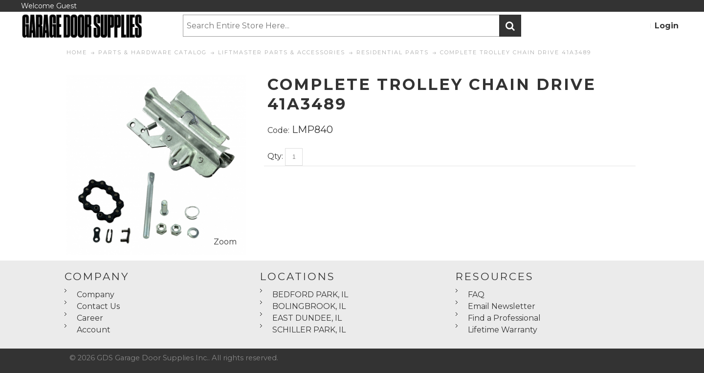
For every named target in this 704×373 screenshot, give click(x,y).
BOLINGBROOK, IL (309, 306)
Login (667, 25)
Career (90, 318)
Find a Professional (504, 318)
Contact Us (98, 306)
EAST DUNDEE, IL (307, 318)
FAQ (476, 294)
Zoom (225, 241)
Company (95, 294)
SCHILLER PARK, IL (309, 329)
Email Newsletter (501, 306)
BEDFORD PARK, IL (310, 294)
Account (93, 329)
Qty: (275, 156)
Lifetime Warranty (502, 329)
